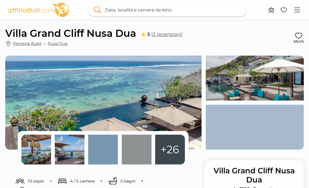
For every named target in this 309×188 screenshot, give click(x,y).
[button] (271, 10)
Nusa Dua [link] (58, 43)
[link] (38, 10)
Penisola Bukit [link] (27, 43)
